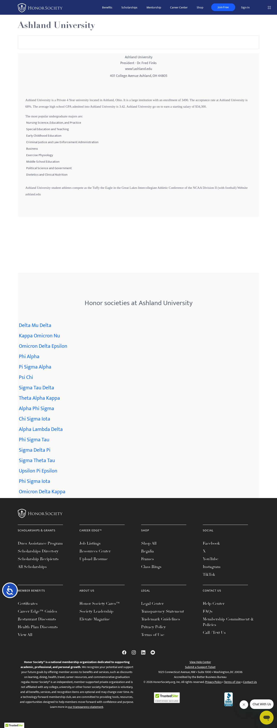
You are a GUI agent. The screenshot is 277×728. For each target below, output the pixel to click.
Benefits (107, 7)
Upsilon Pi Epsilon (38, 471)
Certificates (28, 603)
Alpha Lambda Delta (41, 429)
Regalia (147, 551)
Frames (147, 559)
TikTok (209, 574)
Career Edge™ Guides (37, 611)
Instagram (212, 566)
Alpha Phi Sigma (36, 408)
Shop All (148, 543)
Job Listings (90, 543)
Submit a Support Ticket (200, 667)
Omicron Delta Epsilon (43, 346)
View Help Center (200, 662)
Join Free (223, 7)
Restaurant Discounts (37, 619)
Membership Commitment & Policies (228, 622)
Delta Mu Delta (35, 325)
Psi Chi (26, 377)
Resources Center (95, 551)
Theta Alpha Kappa (39, 398)
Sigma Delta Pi (34, 450)
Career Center (179, 7)
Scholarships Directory (38, 551)
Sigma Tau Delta (36, 387)
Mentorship (154, 7)
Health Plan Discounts (38, 626)
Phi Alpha (29, 356)
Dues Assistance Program (40, 543)
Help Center (213, 603)
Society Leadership (96, 611)
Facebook (211, 543)
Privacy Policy (153, 626)
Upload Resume (93, 559)
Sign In (245, 7)
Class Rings (151, 566)
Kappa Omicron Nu (39, 336)
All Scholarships (32, 566)
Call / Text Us (214, 632)
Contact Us (250, 681)
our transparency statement (85, 706)
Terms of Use (152, 634)
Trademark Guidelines (160, 619)
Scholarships (129, 7)
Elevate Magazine (94, 619)
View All (25, 634)
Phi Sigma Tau (34, 439)
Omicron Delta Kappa (42, 491)
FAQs (208, 611)
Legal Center (152, 603)
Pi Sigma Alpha (35, 367)
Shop (200, 7)
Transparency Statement (162, 611)
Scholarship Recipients (38, 559)
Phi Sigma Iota (34, 481)
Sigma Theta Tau (37, 460)
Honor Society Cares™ (99, 603)
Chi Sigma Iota (34, 419)
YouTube (210, 559)
